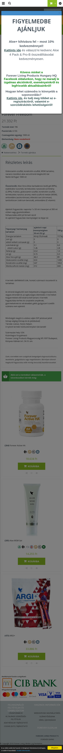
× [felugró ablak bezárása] (59, 13)
